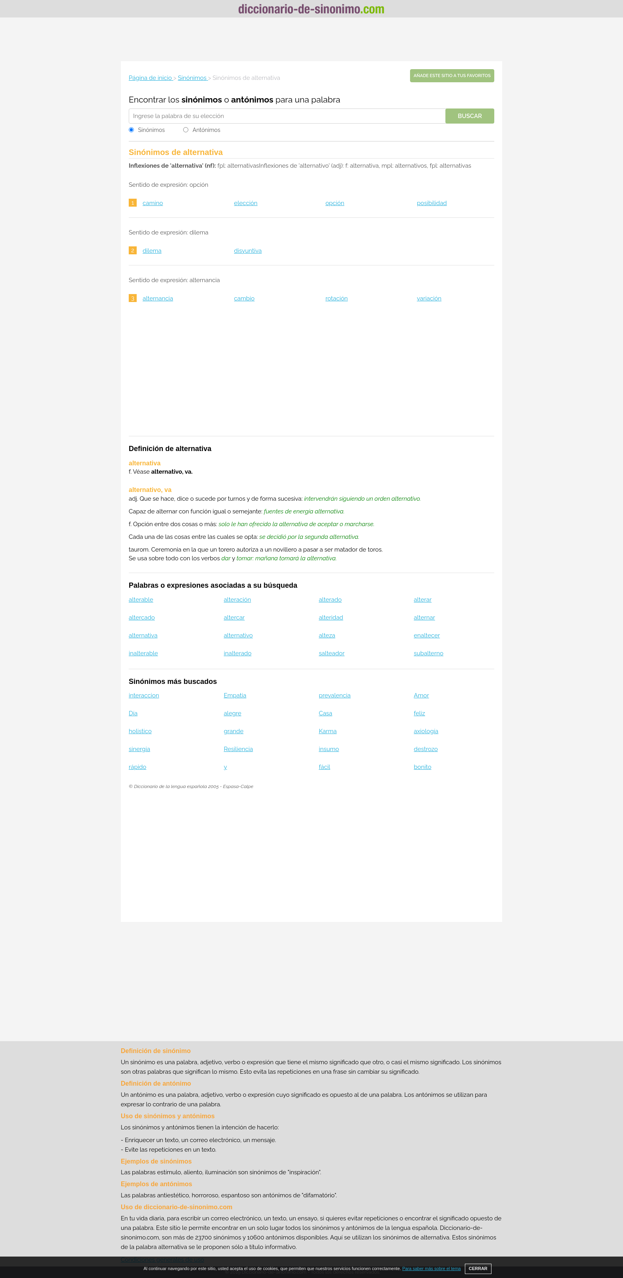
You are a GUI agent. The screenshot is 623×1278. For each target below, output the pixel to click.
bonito (422, 767)
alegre (232, 713)
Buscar (470, 116)
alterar (423, 599)
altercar (234, 617)
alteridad (331, 617)
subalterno (428, 653)
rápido (137, 767)
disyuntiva (248, 250)
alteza (327, 635)
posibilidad (432, 203)
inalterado (238, 653)
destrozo (426, 749)
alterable (141, 599)
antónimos (252, 100)
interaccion (144, 695)
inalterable (143, 653)
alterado (330, 599)
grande (234, 731)
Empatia (235, 695)
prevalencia (334, 695)
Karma (328, 731)
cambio (244, 298)
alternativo (238, 635)
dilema (152, 250)
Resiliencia (238, 749)
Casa (325, 713)
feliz (419, 713)
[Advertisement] (311, 39)
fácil (324, 767)
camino (153, 203)
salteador (331, 653)
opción (334, 203)
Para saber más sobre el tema (431, 1268)
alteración (237, 599)
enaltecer (427, 635)
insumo (329, 749)
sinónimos (202, 100)
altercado (142, 617)
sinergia (139, 749)
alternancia (158, 298)
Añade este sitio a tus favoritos (452, 75)
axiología (426, 731)
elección (245, 203)
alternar (424, 617)
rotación (336, 298)
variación (429, 298)
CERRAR (478, 1268)
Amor (421, 695)
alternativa (143, 635)
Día (133, 713)
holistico (140, 731)
